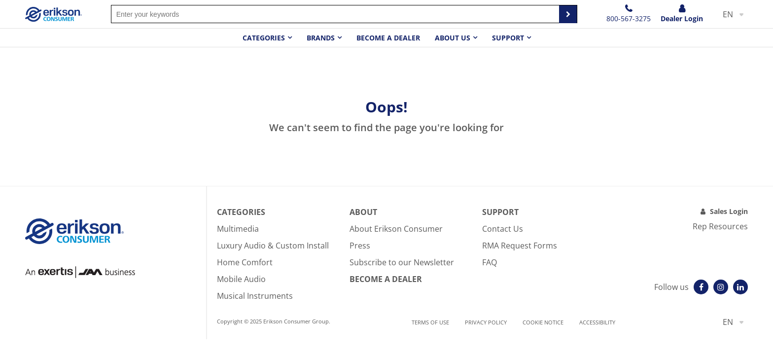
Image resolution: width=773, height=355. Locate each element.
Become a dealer (388, 37)
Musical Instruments (255, 295)
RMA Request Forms (519, 245)
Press (360, 245)
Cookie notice (543, 322)
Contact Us (502, 228)
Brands (321, 37)
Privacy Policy (486, 322)
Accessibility (597, 322)
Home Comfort (245, 262)
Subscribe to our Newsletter (402, 262)
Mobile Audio (241, 279)
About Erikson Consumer (396, 228)
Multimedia (238, 228)
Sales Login (729, 211)
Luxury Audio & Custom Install (273, 245)
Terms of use (430, 322)
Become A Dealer (386, 279)
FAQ (489, 262)
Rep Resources (720, 226)
